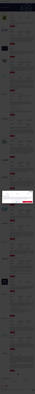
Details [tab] (17, 193)
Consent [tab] (7, 193)
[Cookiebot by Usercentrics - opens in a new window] (29, 191)
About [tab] (28, 193)
